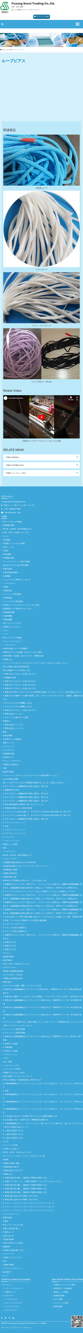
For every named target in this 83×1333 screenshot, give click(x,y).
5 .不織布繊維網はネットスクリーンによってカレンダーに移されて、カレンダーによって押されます (43, 1085)
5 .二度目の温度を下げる (13, 1131)
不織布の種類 (8, 1265)
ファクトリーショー (11, 841)
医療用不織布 (8, 957)
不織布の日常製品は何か (43, 464)
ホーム (4, 50)
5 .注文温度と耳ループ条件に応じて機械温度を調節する (25, 1120)
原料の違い (7, 982)
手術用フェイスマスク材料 (14, 543)
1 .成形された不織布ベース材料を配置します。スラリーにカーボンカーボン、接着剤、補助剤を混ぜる (43, 697)
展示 (5, 848)
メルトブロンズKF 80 (12, 1069)
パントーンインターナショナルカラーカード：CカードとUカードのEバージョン (35, 663)
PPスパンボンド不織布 (12, 522)
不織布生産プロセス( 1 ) (12, 1170)
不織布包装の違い (10, 877)
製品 (5, 732)
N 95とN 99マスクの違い (13, 1243)
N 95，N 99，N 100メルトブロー (16, 532)
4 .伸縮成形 (7, 1047)
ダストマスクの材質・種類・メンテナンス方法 (22, 986)
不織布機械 (7, 616)
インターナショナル (11, 1065)
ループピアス (19, 50)
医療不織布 (7, 569)
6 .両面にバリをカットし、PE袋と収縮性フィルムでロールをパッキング (32, 1181)
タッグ (5, 1276)
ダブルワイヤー (9, 967)
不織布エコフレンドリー (13, 1257)
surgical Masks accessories (16, 1279)
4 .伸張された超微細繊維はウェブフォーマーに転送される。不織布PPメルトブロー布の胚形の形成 (42, 1002)
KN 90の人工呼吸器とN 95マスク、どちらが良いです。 (25, 880)
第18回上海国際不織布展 (13, 971)
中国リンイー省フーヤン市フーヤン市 (19, 505)
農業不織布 (7, 1218)
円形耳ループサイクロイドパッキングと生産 (41, 441)
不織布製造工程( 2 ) (11, 1167)
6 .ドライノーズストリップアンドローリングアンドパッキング (28, 1203)
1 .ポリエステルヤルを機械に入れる (17, 703)
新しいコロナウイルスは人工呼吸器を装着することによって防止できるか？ (34, 783)
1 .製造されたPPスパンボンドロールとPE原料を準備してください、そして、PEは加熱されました (42, 692)
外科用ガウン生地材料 (12, 739)
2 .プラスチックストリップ (14, 822)
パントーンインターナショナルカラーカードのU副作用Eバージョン (30, 775)
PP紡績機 (7, 554)
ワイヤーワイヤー (10, 859)
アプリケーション (10, 1054)
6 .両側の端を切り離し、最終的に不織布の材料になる (25, 1178)
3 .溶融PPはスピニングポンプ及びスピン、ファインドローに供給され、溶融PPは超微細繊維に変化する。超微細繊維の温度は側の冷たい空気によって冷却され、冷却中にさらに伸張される (42, 886)
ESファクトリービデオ (12, 623)
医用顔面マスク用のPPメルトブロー (17, 609)
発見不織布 (7, 960)
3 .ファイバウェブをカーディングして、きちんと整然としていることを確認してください (39, 891)
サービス (6, 953)
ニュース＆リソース (11, 1214)
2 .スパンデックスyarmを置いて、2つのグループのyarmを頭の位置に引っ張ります (37, 812)
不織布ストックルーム (12, 627)
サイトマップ (8, 1254)
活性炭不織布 (8, 1239)
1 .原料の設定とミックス (13, 714)
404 (4, 1261)
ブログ (5, 1058)
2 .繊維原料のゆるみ (11, 790)
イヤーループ (41, 269)
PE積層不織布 (8, 525)
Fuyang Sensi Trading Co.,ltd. (13, 502)
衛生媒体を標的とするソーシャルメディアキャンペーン (25, 866)
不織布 (4, 516)
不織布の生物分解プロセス (14, 1250)
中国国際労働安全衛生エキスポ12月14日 (19, 862)
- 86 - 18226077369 (12, 509)
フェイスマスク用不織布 (13, 601)
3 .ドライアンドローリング (14, 924)
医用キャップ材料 (10, 844)
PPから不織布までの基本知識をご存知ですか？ (22, 1080)
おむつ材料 (7, 1062)
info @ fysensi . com (12, 512)
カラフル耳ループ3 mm (41, 382)
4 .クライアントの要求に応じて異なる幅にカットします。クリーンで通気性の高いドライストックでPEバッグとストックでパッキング (43, 1024)
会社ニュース (8, 547)
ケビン (5, 630)
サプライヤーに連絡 (41, 16)
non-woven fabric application (67, 1279)
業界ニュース (8, 743)
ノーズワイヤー (9, 583)
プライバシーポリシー (12, 1268)
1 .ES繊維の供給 (9, 677)
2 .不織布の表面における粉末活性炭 (17, 808)
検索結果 (6, 1247)
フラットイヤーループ (41, 326)
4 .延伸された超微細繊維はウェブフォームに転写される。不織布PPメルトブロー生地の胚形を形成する (42, 991)
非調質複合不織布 (10, 870)
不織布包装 (7, 590)
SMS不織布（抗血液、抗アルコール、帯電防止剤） (24, 656)
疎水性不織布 (8, 772)
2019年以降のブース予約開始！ (16, 648)
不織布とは (7, 659)
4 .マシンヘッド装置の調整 (14, 1029)
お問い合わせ (7, 496)
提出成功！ (7, 1272)
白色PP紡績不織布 (10, 572)
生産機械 (6, 576)
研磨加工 (6, 721)
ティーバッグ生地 (10, 1145)
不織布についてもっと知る (43, 472)
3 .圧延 (6, 826)
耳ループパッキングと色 (13, 1225)
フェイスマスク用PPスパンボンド (17, 580)
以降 (5, 768)
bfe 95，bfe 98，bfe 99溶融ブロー (17, 529)
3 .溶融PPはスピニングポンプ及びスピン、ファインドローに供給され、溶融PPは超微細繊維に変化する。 (42, 937)
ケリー (5, 634)
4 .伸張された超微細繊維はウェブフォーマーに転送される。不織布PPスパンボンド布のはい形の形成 (42, 1038)
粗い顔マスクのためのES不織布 (16, 565)
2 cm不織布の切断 (10, 779)
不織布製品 (7, 598)
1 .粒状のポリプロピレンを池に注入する (19, 674)
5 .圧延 (6, 1091)
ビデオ (11, 50)
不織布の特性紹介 (43, 457)
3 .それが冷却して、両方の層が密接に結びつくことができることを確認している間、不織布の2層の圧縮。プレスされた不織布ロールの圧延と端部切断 (42, 918)
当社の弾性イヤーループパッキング (17, 1076)
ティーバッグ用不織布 (12, 594)
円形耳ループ (41, 188)
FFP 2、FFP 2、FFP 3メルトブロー (17, 1152)
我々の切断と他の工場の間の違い (16, 667)
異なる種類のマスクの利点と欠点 (16, 670)
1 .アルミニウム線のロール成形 (15, 717)
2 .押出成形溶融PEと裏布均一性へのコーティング (23, 804)
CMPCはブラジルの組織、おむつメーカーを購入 (23, 652)
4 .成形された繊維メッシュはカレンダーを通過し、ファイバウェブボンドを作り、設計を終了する (43, 996)
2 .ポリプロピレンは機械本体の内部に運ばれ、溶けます (25, 786)
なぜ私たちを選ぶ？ (11, 1149)
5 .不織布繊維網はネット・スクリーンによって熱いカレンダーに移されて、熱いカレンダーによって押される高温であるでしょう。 (43, 1125)
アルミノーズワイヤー (12, 761)
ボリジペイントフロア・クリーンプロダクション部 (24, 1156)
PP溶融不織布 (8, 558)
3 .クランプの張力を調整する (15, 928)
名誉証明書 (7, 735)
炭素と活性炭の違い (11, 1228)
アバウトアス (8, 837)
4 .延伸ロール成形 (10, 1044)
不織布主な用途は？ (11, 764)
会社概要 (6, 540)
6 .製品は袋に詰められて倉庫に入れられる (20, 1196)
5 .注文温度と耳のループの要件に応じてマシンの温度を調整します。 (31, 1116)
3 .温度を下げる (9, 942)
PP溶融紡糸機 (8, 612)
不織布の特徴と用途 (11, 1163)
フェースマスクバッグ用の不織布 (16, 561)
